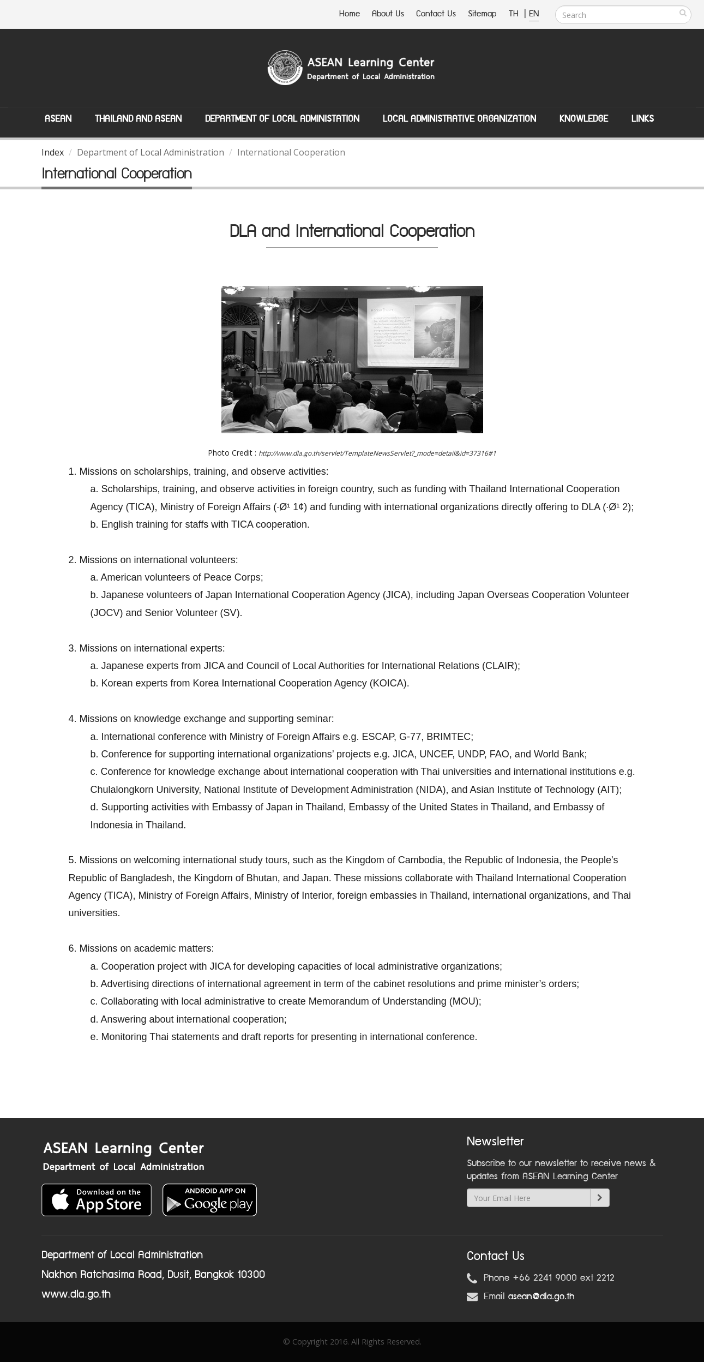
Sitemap (482, 14)
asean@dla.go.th (541, 1296)
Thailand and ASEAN (138, 119)
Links (642, 119)
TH (515, 14)
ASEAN (58, 119)
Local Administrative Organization (459, 119)
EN (534, 14)
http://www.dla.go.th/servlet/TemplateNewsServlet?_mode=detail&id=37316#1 (377, 453)
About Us (388, 14)
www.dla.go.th (76, 1294)
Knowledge (583, 119)
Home (349, 14)
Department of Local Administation (282, 119)
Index (52, 152)
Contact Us (436, 14)
